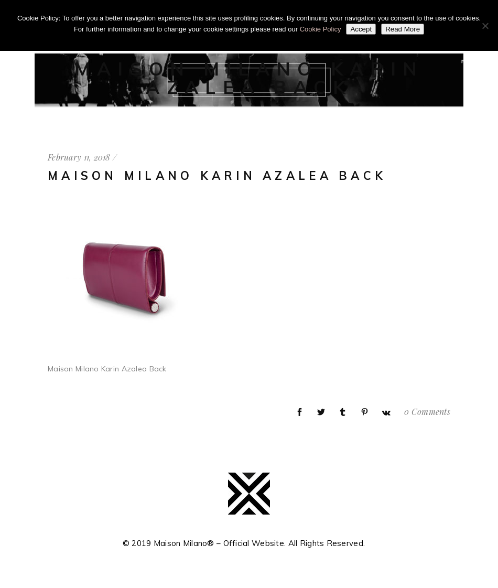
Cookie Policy (320, 29)
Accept (361, 29)
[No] (485, 25)
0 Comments (427, 411)
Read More (402, 29)
